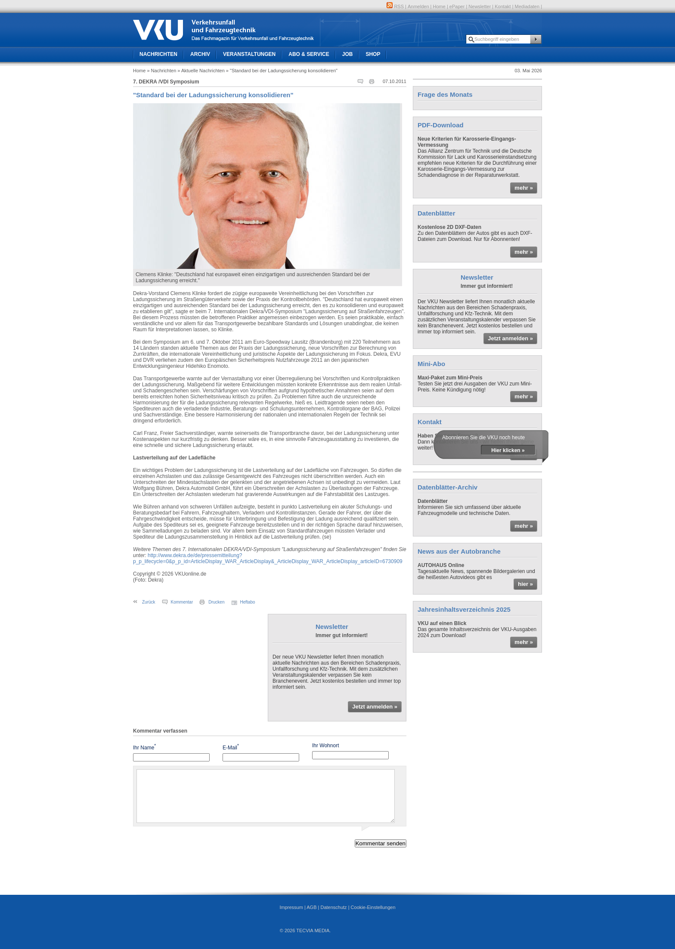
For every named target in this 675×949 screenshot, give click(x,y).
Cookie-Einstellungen (373, 907)
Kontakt (503, 6)
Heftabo (247, 602)
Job (347, 54)
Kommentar (182, 602)
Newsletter (479, 6)
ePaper (456, 6)
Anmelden (418, 6)
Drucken (216, 602)
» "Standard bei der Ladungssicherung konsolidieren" (282, 70)
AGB (311, 907)
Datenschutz (333, 907)
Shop (372, 54)
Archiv (200, 54)
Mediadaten (527, 6)
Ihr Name (144, 747)
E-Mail (231, 747)
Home (439, 6)
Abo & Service (308, 54)
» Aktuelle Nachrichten (200, 70)
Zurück (148, 602)
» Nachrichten (161, 70)
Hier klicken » (507, 450)
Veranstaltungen (249, 54)
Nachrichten (158, 54)
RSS (395, 6)
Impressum (291, 907)
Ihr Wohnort (325, 746)
